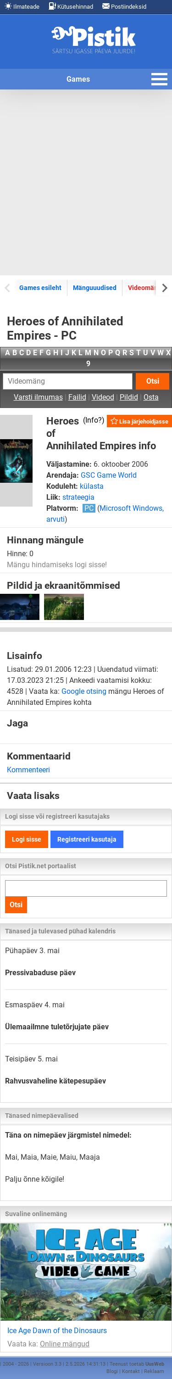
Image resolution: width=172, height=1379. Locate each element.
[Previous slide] (8, 287)
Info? (93, 420)
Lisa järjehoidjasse (139, 421)
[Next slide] (164, 287)
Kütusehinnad (71, 6)
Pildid (129, 397)
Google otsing (83, 691)
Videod (103, 397)
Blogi (112, 1371)
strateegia (78, 497)
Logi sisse (26, 839)
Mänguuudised (95, 287)
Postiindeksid (124, 6)
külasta (92, 486)
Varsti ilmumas (38, 397)
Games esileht (40, 287)
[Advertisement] (86, 182)
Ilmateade (22, 6)
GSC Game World (109, 475)
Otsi (152, 381)
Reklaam (154, 1371)
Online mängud (64, 1344)
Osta (151, 397)
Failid (77, 397)
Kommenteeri (28, 769)
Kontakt (131, 1371)
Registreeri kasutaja (87, 839)
